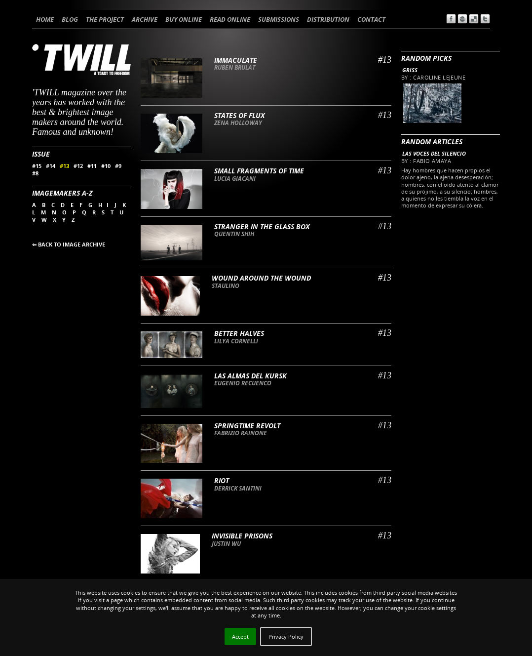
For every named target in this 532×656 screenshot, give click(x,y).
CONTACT (371, 19)
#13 (64, 165)
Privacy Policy (286, 636)
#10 (106, 165)
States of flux (239, 115)
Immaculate (235, 60)
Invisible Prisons (242, 535)
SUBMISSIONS (278, 19)
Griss (410, 70)
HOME (45, 19)
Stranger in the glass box (261, 226)
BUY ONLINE (183, 19)
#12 (78, 165)
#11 (92, 165)
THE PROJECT (105, 19)
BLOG (70, 19)
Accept (240, 636)
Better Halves (239, 333)
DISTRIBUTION (328, 19)
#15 (36, 165)
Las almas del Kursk (250, 375)
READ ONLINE (230, 19)
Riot (221, 480)
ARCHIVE (144, 19)
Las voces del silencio (434, 153)
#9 (118, 165)
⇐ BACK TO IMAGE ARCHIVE (68, 244)
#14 (50, 165)
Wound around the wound (261, 278)
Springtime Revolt (247, 425)
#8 (35, 173)
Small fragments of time (259, 170)
